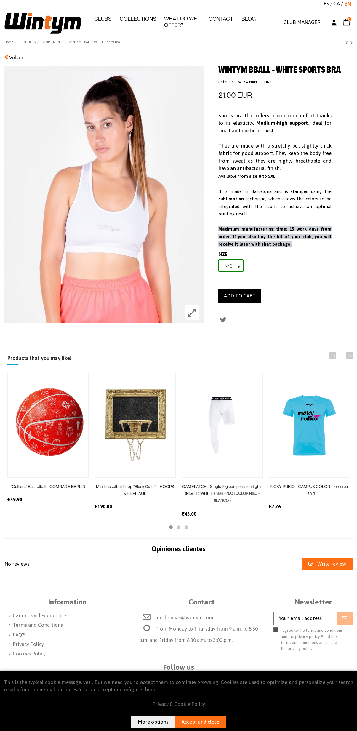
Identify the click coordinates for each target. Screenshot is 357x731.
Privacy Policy (28, 644)
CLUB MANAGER (302, 22)
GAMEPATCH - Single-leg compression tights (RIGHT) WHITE (222, 493)
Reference (227, 82)
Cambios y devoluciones (40, 615)
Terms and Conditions (38, 625)
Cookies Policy (29, 654)
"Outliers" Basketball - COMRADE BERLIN (48, 486)
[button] (103, 19)
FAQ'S (19, 635)
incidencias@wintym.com (184, 617)
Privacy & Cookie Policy (178, 704)
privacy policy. (300, 648)
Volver (13, 57)
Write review (327, 564)
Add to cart (240, 296)
